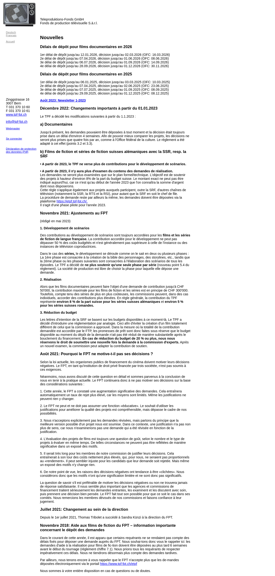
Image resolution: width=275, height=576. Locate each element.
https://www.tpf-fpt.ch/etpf (118, 564)
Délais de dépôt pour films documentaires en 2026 (86, 47)
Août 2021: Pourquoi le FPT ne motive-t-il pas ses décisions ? (96, 354)
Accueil (10, 41)
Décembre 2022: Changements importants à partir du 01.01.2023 (98, 108)
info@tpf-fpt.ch (16, 121)
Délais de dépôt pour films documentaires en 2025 (86, 74)
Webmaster (13, 128)
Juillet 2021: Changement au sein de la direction (84, 509)
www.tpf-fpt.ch (16, 114)
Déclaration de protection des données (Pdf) (21, 150)
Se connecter (14, 138)
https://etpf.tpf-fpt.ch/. (72, 201)
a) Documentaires (56, 124)
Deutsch (11, 32)
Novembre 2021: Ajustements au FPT (74, 213)
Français (11, 35)
